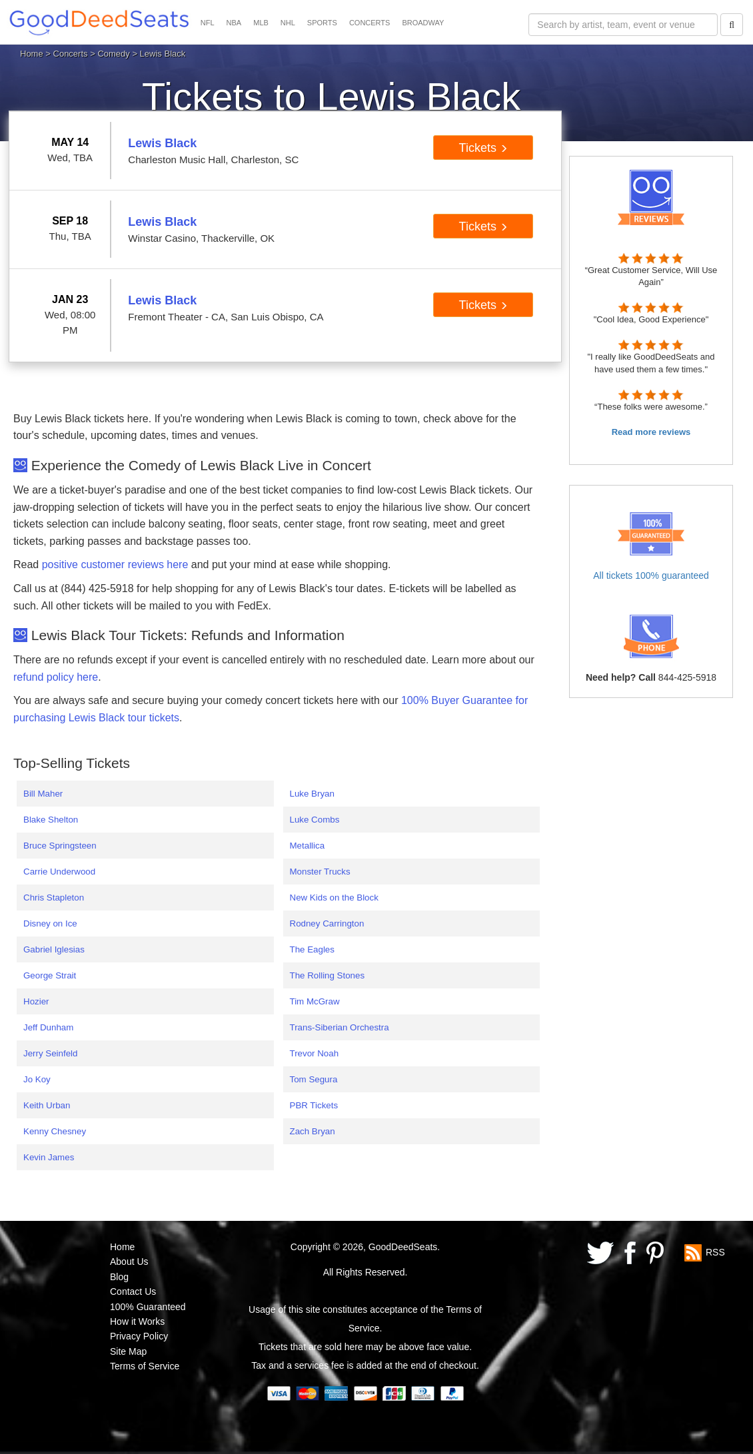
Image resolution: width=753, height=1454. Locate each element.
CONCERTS (369, 23)
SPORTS (322, 23)
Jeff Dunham (48, 1027)
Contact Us (133, 1291)
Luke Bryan (312, 794)
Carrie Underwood (59, 872)
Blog (119, 1277)
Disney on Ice (50, 923)
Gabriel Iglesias (54, 949)
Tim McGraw (315, 1001)
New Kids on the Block (334, 898)
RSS (715, 1252)
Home (31, 54)
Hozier (36, 1001)
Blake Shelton (50, 820)
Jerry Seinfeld (50, 1053)
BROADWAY (423, 23)
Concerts (70, 54)
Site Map (128, 1351)
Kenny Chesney (54, 1131)
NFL (208, 23)
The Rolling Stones (327, 975)
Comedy (113, 54)
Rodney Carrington (327, 923)
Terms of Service (144, 1366)
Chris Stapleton (53, 898)
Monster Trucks (320, 872)
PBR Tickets (314, 1105)
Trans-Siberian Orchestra (339, 1027)
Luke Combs (315, 820)
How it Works (137, 1321)
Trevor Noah (314, 1053)
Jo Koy (37, 1079)
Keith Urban (46, 1105)
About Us (129, 1261)
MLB (261, 23)
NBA (234, 23)
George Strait (49, 975)
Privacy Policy (139, 1336)
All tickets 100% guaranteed (651, 575)
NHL (288, 23)
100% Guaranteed (148, 1306)
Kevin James (48, 1157)
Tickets (483, 148)
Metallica (307, 846)
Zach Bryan (312, 1131)
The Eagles (312, 949)
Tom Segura (314, 1079)
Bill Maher (43, 794)
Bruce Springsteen (60, 846)
